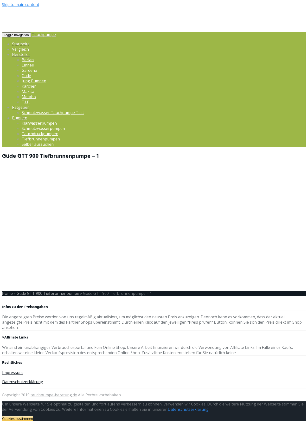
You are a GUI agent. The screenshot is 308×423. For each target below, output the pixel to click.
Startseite (21, 44)
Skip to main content (20, 4)
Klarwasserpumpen (39, 123)
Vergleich (20, 49)
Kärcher (29, 86)
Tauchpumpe (44, 34)
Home (7, 293)
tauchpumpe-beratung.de (54, 395)
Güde (26, 75)
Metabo (29, 96)
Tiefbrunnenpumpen (41, 139)
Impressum (12, 372)
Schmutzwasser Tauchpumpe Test (53, 112)
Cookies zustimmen (17, 418)
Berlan (28, 59)
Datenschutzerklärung (22, 381)
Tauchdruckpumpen (40, 133)
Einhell (28, 65)
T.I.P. (26, 102)
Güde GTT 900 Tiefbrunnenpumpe (48, 293)
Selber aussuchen (38, 144)
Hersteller (21, 54)
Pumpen (19, 118)
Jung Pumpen (34, 81)
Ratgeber (20, 107)
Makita (28, 91)
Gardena (29, 70)
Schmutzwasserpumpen (43, 128)
